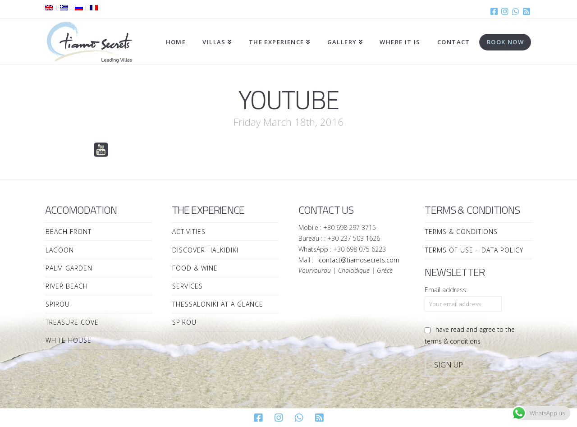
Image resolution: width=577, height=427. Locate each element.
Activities (189, 231)
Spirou (58, 304)
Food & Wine (195, 268)
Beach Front (69, 231)
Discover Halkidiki (205, 250)
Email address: (446, 289)
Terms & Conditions (461, 231)
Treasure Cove (72, 322)
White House (69, 340)
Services (187, 286)
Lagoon (60, 250)
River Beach (67, 286)
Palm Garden (69, 268)
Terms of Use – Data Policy (474, 250)
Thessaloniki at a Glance (217, 304)
